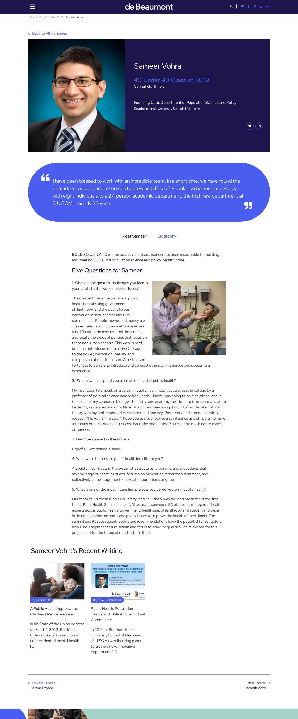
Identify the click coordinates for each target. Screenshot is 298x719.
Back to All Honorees (47, 33)
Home (33, 17)
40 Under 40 (51, 17)
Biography (166, 236)
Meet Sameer (134, 236)
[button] (231, 6)
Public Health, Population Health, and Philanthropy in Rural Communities (118, 614)
